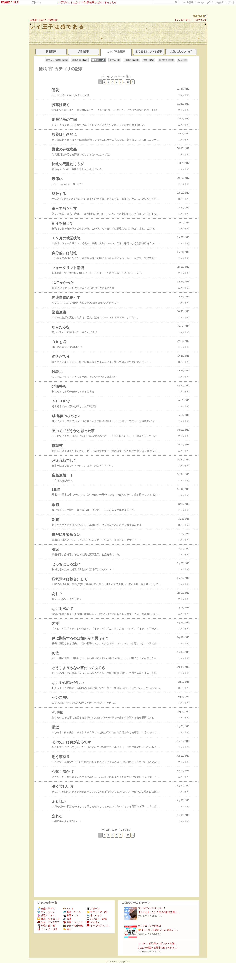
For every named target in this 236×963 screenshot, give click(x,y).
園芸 (67, 929)
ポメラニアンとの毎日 (149, 925)
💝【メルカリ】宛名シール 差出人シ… (158, 930)
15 (128, 82)
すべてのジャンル (98, 925)
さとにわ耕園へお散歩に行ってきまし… (158, 947)
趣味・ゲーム (72, 912)
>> (193, 2)
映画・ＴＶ (70, 915)
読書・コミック (73, 922)
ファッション (46, 912)
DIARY (42, 20)
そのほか (93, 922)
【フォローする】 (183, 20)
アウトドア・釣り (98, 912)
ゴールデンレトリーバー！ (152, 908)
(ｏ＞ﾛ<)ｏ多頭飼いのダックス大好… (157, 943)
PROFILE (53, 20)
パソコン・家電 (97, 918)
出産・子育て (46, 908)
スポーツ (93, 908)
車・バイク (94, 915)
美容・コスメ (46, 915)
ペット (38, 2)
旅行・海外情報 (73, 925)
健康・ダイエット (48, 918)
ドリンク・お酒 (47, 929)
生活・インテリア (48, 922)
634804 (198, 16)
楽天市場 (230, 2)
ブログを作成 (217, 2)
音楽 (67, 918)
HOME (33, 20)
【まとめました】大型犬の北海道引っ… (159, 912)
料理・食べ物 (46, 925)
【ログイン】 (200, 20)
